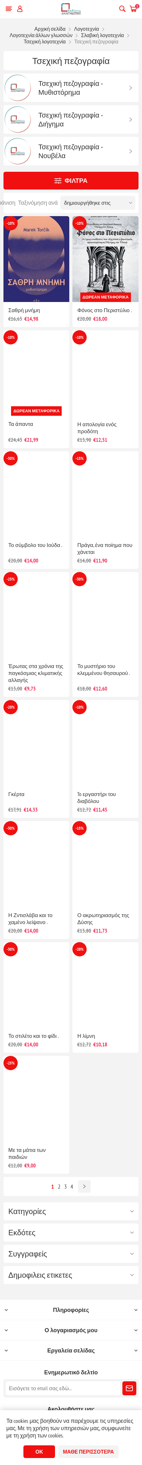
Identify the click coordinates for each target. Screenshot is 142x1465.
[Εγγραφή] (63, 1388)
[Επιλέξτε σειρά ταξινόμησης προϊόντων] (97, 203)
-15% (79, 458)
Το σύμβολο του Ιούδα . (35, 545)
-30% (11, 458)
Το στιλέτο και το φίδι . (33, 1035)
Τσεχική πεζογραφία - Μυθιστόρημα (70, 88)
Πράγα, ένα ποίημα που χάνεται (104, 549)
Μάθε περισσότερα (88, 1452)
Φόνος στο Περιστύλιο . (104, 310)
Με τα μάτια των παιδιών (27, 1153)
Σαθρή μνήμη (24, 310)
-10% (11, 223)
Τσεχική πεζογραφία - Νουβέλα (70, 151)
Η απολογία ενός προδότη (96, 428)
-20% (11, 707)
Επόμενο (84, 1186)
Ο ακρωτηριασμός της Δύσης (103, 919)
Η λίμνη (86, 1035)
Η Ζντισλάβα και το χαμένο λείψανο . (30, 919)
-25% (11, 579)
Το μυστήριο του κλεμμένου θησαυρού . (103, 670)
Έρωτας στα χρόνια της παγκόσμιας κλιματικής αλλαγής (35, 673)
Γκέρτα (16, 794)
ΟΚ (39, 1452)
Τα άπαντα (20, 424)
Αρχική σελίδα (49, 29)
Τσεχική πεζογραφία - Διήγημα (70, 119)
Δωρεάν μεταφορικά (106, 297)
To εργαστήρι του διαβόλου (96, 798)
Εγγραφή (129, 1388)
